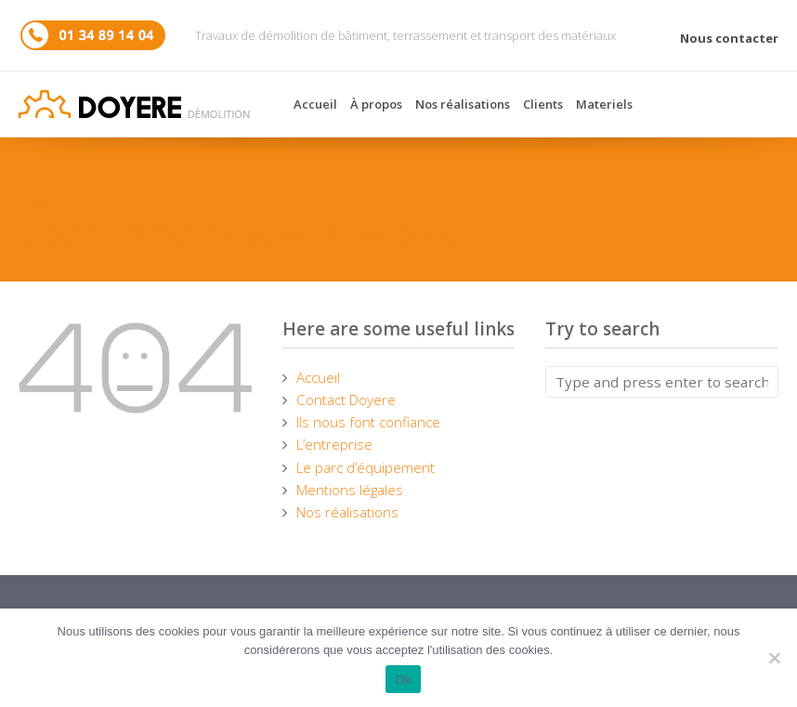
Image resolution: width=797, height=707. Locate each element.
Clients (543, 104)
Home (35, 202)
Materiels (604, 104)
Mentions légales (349, 489)
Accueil (315, 104)
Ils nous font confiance (368, 421)
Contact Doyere (346, 399)
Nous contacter (729, 38)
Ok (403, 680)
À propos (376, 104)
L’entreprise (334, 444)
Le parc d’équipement (365, 467)
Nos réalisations (462, 104)
